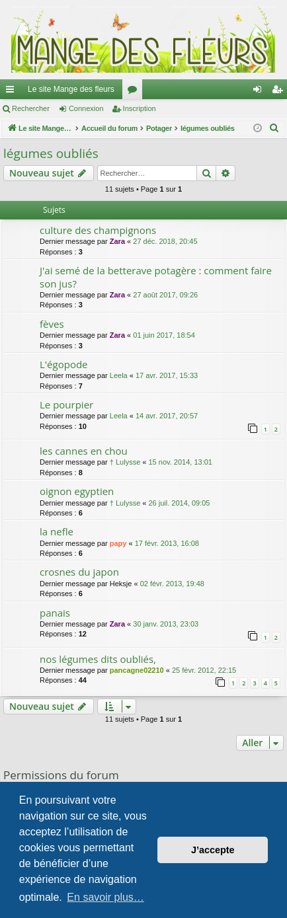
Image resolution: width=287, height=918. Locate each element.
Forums (135, 92)
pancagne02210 (137, 670)
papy (118, 543)
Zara (117, 241)
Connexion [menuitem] (260, 92)
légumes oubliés (51, 153)
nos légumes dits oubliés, (98, 659)
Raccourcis (12, 92)
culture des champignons (98, 230)
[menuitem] (274, 128)
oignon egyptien (77, 491)
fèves (52, 323)
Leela (119, 375)
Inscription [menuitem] (280, 92)
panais (55, 612)
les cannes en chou (84, 450)
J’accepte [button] (213, 850)
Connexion (86, 108)
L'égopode (64, 364)
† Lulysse (125, 462)
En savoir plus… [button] (105, 897)
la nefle (56, 531)
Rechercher (31, 108)
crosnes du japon (79, 571)
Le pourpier (66, 404)
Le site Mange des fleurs (71, 89)
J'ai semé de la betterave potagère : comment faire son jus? (156, 276)
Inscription (139, 108)
